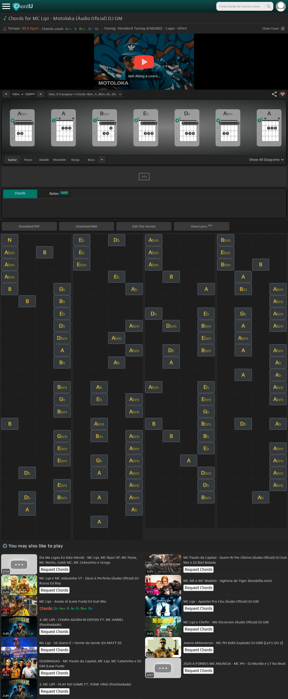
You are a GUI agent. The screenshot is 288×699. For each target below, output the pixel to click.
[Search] (268, 6)
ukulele (44, 159)
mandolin (59, 159)
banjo (75, 159)
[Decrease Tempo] (6, 94)
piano (28, 159)
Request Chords (54, 569)
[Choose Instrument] (102, 159)
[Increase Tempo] (40, 94)
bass (91, 159)
